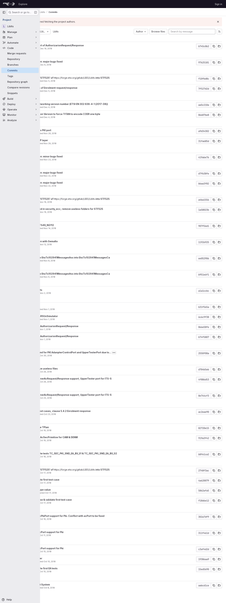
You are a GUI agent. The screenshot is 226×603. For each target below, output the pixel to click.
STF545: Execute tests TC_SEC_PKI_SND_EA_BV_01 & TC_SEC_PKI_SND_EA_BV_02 (98, 453)
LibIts (84, 31)
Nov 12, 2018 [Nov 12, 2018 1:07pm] (74, 244)
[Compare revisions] (20, 87)
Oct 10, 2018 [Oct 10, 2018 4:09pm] (74, 551)
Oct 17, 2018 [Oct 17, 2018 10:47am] (79, 493)
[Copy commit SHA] (213, 46)
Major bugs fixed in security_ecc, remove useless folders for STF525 (91, 208)
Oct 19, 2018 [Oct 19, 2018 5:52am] (74, 440)
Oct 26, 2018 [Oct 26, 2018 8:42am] (74, 371)
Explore (23, 4)
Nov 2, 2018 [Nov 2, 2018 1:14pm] (73, 293)
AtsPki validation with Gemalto (68, 241)
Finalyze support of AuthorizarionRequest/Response (81, 45)
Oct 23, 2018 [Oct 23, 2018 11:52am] (78, 414)
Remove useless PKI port (65, 130)
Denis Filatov (57, 493)
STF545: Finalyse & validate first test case (75, 499)
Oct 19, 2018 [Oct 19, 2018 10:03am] (74, 430)
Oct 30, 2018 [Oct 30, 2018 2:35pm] (74, 355)
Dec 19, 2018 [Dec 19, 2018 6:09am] (74, 48)
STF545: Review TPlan (64, 427)
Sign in (218, 4)
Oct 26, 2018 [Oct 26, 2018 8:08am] (74, 382)
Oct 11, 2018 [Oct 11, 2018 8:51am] (73, 535)
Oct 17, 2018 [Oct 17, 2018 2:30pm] (73, 483)
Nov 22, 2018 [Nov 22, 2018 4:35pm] (78, 186)
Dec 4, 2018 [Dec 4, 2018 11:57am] (77, 117)
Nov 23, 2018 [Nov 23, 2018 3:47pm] (78, 159)
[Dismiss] (218, 22)
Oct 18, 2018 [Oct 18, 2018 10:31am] (74, 456)
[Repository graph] (20, 81)
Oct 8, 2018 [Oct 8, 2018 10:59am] (77, 587)
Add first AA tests (60, 289)
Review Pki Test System (64, 584)
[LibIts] (20, 26)
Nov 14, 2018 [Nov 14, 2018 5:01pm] (78, 228)
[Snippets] (20, 93)
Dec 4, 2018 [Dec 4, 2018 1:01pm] (77, 107)
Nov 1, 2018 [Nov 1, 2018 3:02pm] (77, 319)
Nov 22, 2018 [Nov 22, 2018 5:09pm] (78, 176)
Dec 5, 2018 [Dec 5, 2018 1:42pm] (77, 91)
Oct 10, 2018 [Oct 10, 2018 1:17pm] (78, 561)
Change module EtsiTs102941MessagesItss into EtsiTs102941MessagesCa (94, 257)
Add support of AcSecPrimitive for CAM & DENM (78, 437)
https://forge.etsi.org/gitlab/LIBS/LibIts (102, 77)
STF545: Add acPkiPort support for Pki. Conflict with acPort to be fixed (92, 515)
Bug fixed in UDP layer (63, 140)
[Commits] (20, 70)
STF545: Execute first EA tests (68, 568)
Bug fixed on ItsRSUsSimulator (68, 316)
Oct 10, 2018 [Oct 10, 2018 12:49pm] (74, 571)
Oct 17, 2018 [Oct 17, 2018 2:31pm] (73, 473)
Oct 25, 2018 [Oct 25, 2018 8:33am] (74, 398)
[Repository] (20, 59)
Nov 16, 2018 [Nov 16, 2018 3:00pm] (74, 212)
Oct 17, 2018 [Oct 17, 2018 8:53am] (73, 503)
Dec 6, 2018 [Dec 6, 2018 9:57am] (73, 64)
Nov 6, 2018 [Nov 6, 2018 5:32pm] (77, 277)
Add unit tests (59, 306)
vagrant (54, 48)
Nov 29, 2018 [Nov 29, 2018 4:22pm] (78, 133)
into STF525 (130, 77)
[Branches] (20, 64)
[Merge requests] (20, 53)
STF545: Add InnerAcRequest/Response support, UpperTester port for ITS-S (95, 378)
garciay (54, 202)
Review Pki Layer (60, 558)
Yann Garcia (56, 81)
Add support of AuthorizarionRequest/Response (79, 326)
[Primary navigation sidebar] (4, 12)
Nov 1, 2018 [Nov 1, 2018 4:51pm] (77, 309)
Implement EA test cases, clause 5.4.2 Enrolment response (85, 411)
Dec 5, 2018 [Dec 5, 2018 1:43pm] (77, 81)
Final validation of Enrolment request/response (78, 87)
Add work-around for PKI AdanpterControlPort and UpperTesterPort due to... (95, 352)
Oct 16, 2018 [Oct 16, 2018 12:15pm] (74, 519)
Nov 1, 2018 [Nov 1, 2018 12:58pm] (73, 339)
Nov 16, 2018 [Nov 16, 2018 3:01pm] (74, 202)
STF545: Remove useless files (68, 368)
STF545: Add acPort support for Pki (71, 532)
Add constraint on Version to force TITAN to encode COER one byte (89, 114)
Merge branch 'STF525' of (66, 77)
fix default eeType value (65, 489)
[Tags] (20, 76)
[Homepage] (9, 4)
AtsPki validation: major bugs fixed (71, 61)
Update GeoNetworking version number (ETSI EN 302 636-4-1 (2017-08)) (93, 104)
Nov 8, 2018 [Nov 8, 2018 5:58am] (77, 260)
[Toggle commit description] (142, 352)
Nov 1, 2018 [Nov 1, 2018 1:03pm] (73, 329)
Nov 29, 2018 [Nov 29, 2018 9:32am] (78, 143)
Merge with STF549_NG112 (66, 225)
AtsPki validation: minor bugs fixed (71, 156)
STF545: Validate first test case (69, 479)
